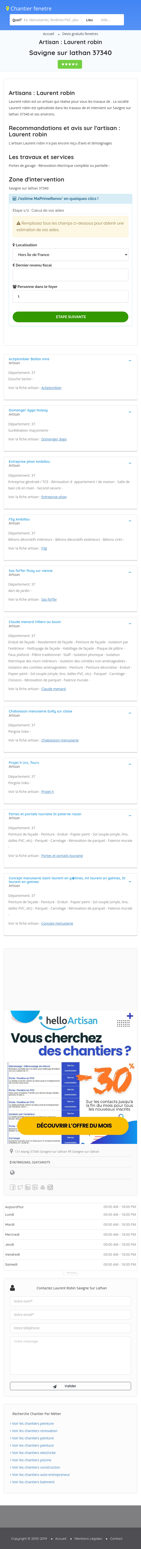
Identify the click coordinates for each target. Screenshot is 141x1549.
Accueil (48, 33)
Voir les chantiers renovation (33, 1430)
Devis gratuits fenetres (80, 33)
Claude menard (53, 688)
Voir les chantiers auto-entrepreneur (40, 1474)
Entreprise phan (54, 496)
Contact (116, 1538)
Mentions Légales (88, 1538)
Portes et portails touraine (62, 855)
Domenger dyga (54, 439)
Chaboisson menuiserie (60, 740)
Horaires (72, 1272)
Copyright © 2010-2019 (29, 1538)
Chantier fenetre (29, 8)
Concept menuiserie (57, 923)
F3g (44, 548)
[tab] (70, 360)
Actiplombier (51, 387)
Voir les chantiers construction (35, 1467)
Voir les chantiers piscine (30, 1460)
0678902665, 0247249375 (30, 1162)
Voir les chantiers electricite (33, 1452)
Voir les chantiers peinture (32, 1423)
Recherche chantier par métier (36, 1413)
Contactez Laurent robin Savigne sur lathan (72, 1288)
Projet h (47, 791)
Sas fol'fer (49, 599)
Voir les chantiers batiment (32, 1482)
